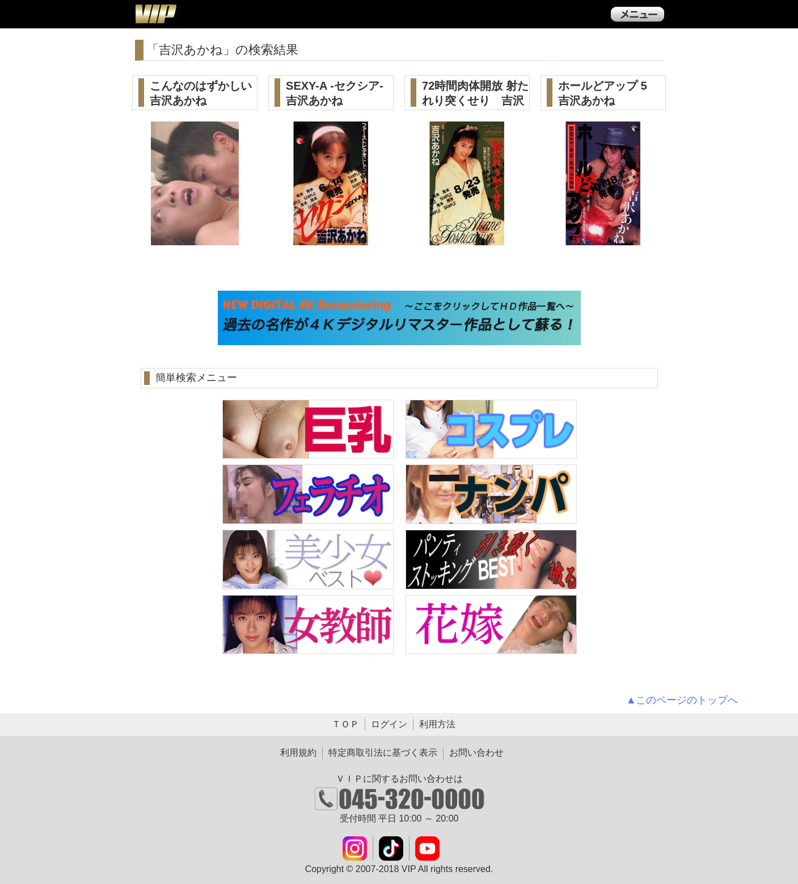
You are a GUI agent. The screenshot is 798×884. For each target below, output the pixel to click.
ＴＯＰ (345, 724)
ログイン (389, 724)
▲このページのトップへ (682, 700)
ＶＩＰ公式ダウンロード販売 (155, 13)
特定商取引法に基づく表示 (382, 752)
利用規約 (298, 752)
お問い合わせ (476, 752)
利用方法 (437, 724)
